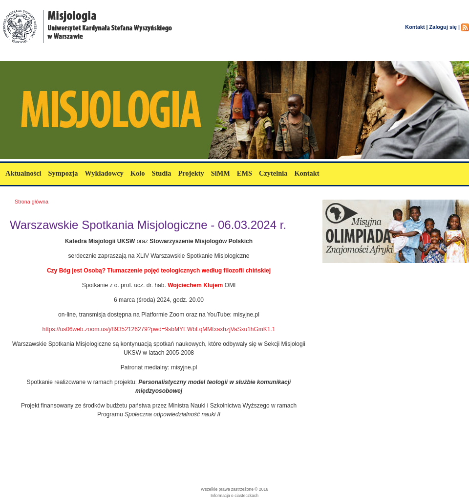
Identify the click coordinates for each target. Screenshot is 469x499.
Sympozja (63, 173)
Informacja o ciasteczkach (234, 495)
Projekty (191, 173)
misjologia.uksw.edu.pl (58, 55)
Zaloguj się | (444, 27)
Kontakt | (416, 27)
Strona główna (31, 201)
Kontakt (306, 173)
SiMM (220, 173)
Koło (137, 173)
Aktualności (23, 173)
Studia (161, 173)
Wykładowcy (104, 173)
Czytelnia (273, 173)
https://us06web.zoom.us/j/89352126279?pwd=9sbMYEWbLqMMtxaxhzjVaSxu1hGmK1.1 (158, 329)
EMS (244, 173)
